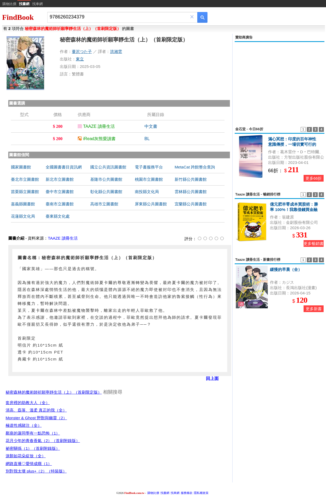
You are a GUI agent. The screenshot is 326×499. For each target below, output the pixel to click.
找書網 (164, 492)
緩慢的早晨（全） (286, 269)
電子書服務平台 (149, 167)
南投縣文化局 (147, 191)
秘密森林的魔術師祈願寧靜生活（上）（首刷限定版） (54, 392)
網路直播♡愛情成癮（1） (29, 463)
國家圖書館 (21, 167)
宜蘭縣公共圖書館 (191, 204)
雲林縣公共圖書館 (191, 191)
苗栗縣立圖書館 (25, 191)
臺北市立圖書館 (25, 179)
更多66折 (313, 178)
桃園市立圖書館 (149, 179)
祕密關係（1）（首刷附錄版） (33, 448)
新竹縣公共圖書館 (191, 179)
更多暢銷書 (314, 243)
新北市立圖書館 (60, 179)
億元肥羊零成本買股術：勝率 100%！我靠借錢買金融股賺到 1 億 (294, 209)
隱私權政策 (201, 492)
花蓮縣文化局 (23, 216)
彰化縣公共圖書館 (106, 191)
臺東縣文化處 (58, 216)
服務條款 (187, 492)
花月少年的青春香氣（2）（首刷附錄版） (43, 440)
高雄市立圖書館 (104, 204)
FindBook (18, 17)
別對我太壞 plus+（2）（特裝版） (36, 471)
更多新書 (314, 308)
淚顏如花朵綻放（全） (26, 456)
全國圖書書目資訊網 (64, 167)
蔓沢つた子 (82, 51)
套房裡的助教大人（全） (28, 402)
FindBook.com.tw (134, 493)
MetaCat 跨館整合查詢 (195, 167)
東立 (80, 59)
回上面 (212, 378)
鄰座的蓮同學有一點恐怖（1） (33, 433)
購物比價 (9, 4)
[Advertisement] (279, 81)
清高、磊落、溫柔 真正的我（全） (36, 410)
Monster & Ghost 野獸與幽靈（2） (36, 418)
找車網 (37, 4)
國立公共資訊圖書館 (108, 167)
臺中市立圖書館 (60, 191)
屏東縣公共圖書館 (151, 204)
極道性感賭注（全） (24, 425)
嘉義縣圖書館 (23, 204)
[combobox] (119, 17)
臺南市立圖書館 (60, 204)
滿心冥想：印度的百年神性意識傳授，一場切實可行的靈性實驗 (292, 144)
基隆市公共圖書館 (106, 179)
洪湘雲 (116, 51)
